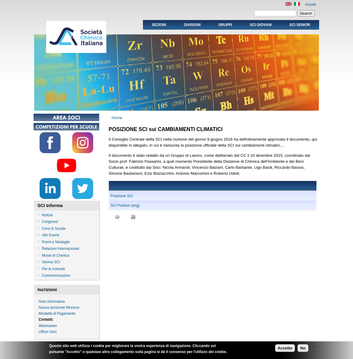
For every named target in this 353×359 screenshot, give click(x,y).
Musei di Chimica (55, 255)
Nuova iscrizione (52, 307)
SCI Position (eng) (125, 205)
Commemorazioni (56, 275)
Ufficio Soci (48, 332)
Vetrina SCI (51, 262)
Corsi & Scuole (54, 228)
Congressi (50, 222)
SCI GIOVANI (261, 25)
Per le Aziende (53, 269)
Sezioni (159, 25)
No (303, 349)
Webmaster (48, 326)
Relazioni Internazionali (60, 249)
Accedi (310, 4)
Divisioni (192, 25)
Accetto (285, 349)
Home (117, 117)
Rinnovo (72, 307)
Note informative (52, 301)
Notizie (47, 215)
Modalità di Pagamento (57, 313)
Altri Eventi (50, 235)
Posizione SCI (122, 196)
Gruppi (225, 25)
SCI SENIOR (299, 25)
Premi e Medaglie (56, 242)
